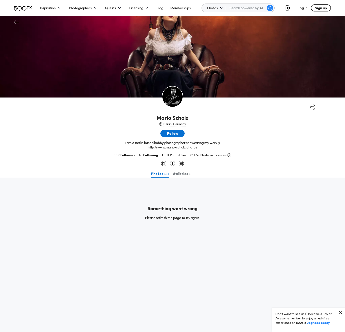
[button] (172, 133)
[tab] (160, 174)
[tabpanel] (172, 255)
